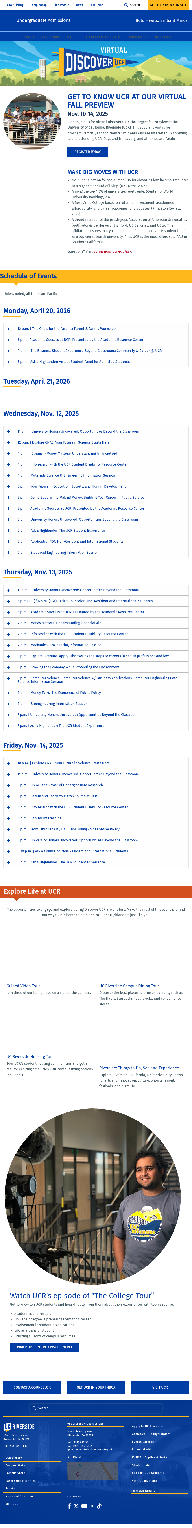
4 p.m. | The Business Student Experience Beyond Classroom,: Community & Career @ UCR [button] (90, 351)
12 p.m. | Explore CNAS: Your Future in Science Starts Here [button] (64, 442)
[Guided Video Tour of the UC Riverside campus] (46, 956)
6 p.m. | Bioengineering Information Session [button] (53, 704)
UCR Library (14, 1457)
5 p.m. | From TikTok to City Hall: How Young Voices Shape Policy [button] (69, 829)
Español (11, 1488)
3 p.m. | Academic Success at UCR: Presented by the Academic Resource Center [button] (81, 612)
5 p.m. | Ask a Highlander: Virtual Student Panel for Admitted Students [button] (74, 362)
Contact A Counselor (32, 1387)
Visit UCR (160, 1387)
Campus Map (38, 5)
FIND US (95, 1468)
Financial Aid (141, 1449)
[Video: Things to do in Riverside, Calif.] (139, 1038)
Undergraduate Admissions (72, 19)
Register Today (87, 152)
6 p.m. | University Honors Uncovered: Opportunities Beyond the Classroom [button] (78, 520)
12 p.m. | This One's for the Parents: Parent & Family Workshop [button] (67, 329)
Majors (73, 37)
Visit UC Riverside (145, 1481)
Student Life (141, 1465)
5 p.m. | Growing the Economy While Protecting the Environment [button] (69, 667)
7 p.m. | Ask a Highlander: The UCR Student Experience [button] (61, 726)
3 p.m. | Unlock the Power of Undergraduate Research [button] (60, 785)
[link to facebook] (69, 1506)
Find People (61, 5)
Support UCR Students (148, 1473)
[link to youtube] (84, 1506)
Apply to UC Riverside (147, 1426)
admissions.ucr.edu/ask (112, 251)
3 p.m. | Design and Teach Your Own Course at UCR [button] (57, 796)
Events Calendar (144, 1442)
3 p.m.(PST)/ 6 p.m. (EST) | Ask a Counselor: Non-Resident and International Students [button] (85, 601)
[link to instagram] (91, 1506)
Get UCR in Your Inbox (96, 1387)
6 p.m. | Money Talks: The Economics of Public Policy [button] (59, 693)
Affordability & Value (104, 37)
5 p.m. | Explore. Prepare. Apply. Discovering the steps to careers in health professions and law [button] (93, 656)
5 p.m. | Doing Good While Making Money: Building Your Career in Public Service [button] (81, 498)
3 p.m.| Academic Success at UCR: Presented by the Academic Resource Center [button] (80, 340)
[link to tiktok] (99, 1506)
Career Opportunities (21, 1481)
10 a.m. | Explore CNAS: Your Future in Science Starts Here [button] (64, 763)
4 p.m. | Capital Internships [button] (39, 818)
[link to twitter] (76, 1506)
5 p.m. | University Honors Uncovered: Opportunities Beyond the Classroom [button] (78, 840)
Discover (27, 37)
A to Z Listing (15, 5)
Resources (163, 37)
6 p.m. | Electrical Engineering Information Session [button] (58, 553)
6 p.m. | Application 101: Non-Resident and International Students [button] (70, 542)
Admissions (50, 37)
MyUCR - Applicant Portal (150, 1457)
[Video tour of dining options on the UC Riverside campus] (139, 956)
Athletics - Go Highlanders (151, 1434)
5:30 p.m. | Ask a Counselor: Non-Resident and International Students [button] (73, 851)
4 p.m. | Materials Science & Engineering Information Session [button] (66, 475)
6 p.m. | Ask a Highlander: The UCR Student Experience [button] (61, 531)
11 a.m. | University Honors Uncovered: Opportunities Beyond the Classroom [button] (78, 431)
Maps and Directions (20, 1496)
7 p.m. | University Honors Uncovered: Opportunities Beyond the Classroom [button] (78, 715)
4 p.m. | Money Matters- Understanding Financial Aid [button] (60, 623)
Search (135, 5)
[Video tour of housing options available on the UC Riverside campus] (46, 1027)
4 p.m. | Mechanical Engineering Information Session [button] (60, 645)
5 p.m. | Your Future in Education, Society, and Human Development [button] (72, 487)
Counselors (138, 37)
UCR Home (96, 5)
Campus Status (16, 1465)
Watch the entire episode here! (44, 1347)
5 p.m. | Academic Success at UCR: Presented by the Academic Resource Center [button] (81, 509)
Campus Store (15, 1473)
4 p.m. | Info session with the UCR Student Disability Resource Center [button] (73, 464)
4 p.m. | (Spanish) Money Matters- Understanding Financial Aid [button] (67, 453)
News (79, 5)
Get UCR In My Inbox (168, 5)
